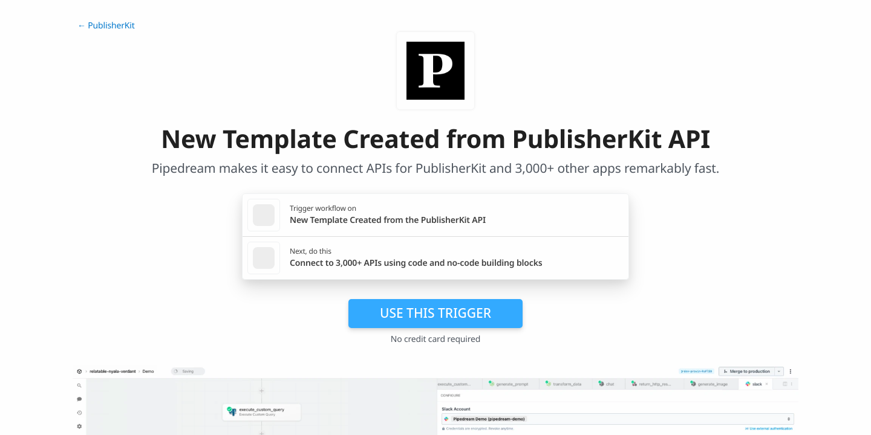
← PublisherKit (106, 25)
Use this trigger (435, 312)
